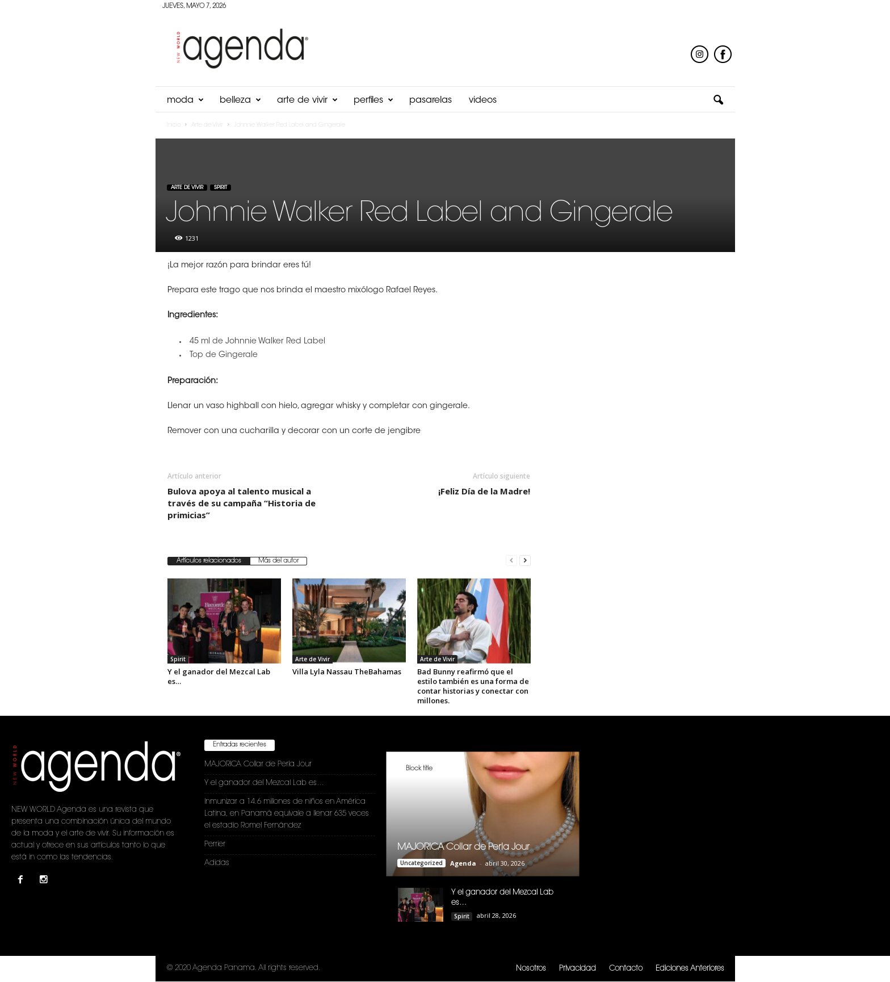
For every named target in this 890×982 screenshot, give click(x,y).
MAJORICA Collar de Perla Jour (258, 764)
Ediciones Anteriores (690, 968)
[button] (718, 100)
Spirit (220, 187)
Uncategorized (421, 863)
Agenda (463, 863)
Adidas (216, 863)
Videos (483, 100)
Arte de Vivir (307, 100)
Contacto (626, 968)
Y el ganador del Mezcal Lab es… (218, 676)
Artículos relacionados (209, 561)
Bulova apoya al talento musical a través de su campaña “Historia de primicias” (241, 503)
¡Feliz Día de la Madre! (484, 491)
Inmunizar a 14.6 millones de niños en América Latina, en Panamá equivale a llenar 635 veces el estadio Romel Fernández (286, 813)
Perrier (214, 844)
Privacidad (577, 968)
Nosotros (531, 968)
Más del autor (278, 561)
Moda (185, 100)
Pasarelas (430, 100)
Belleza (240, 100)
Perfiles (373, 100)
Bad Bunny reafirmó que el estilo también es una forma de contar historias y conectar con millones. (473, 686)
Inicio (173, 125)
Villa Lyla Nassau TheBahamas (346, 671)
